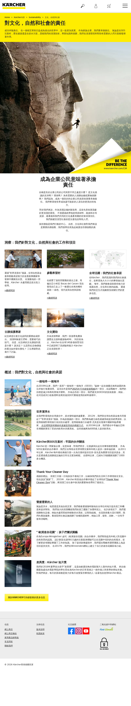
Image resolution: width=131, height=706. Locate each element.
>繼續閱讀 (10, 290)
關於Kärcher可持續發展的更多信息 (26, 597)
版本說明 (40, 630)
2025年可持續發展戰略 (83, 389)
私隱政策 (40, 634)
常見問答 (9, 642)
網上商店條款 (11, 634)
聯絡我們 (9, 646)
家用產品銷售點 (12, 638)
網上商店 (9, 630)
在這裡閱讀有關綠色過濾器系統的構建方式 (62, 425)
